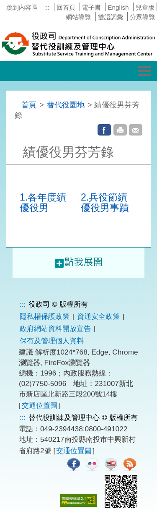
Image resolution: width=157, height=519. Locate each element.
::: (46, 7)
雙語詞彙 (110, 17)
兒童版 (145, 7)
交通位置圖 (39, 405)
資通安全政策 (98, 316)
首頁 (28, 104)
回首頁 (66, 7)
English (118, 7)
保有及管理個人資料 (52, 340)
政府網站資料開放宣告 (55, 328)
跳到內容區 (22, 7)
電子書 (91, 7)
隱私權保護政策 (44, 316)
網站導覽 (78, 17)
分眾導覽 (142, 17)
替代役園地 (66, 104)
